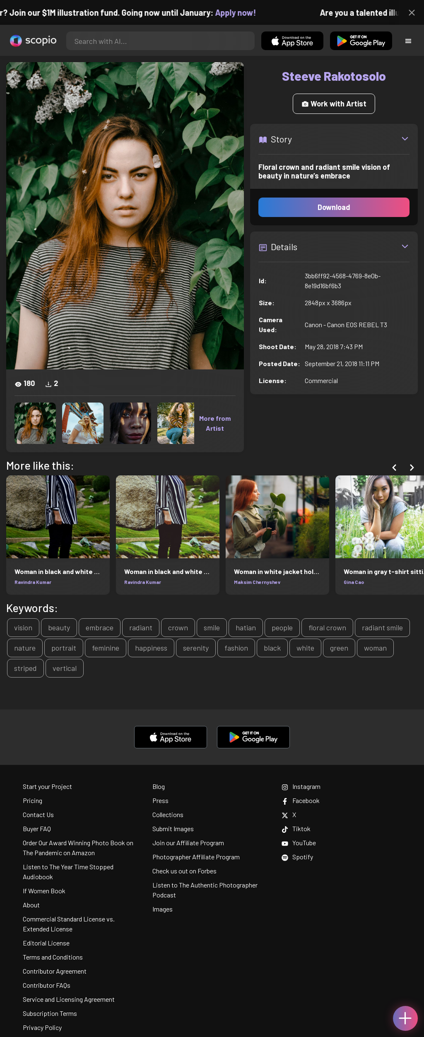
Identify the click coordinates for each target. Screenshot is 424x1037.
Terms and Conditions (53, 957)
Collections (167, 814)
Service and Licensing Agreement (69, 999)
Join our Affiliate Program (188, 842)
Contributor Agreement (55, 971)
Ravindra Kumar (32, 582)
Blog (158, 786)
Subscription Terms (50, 1013)
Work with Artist (333, 103)
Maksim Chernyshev (257, 582)
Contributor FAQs (46, 985)
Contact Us (38, 814)
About (31, 905)
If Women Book (44, 891)
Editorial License (46, 943)
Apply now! (241, 12)
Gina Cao (354, 582)
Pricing (32, 800)
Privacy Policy (42, 1027)
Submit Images (173, 828)
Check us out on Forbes (184, 871)
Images (162, 909)
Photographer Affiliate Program (196, 857)
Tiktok (296, 828)
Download (334, 207)
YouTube (299, 842)
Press (160, 800)
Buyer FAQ (37, 828)
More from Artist (215, 423)
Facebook (301, 800)
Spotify (297, 857)
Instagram (301, 786)
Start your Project (47, 786)
